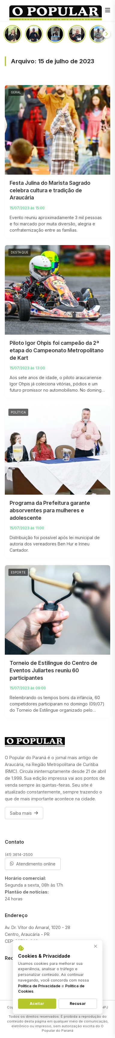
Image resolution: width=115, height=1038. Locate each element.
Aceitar (37, 1003)
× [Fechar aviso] (95, 946)
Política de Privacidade (39, 986)
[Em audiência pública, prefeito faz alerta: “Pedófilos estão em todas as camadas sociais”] (77, 34)
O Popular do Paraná (73, 1028)
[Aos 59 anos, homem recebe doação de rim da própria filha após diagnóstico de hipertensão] (13, 34)
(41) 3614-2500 (19, 854)
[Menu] (108, 10)
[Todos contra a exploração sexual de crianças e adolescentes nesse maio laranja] (98, 34)
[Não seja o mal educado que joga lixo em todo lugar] (34, 34)
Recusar (78, 1003)
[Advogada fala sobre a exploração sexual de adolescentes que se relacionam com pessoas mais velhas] (55, 34)
